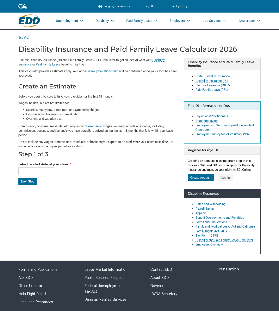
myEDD (150, 6)
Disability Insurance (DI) (211, 81)
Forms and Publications (38, 269)
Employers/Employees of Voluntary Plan (222, 134)
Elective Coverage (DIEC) (212, 85)
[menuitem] (70, 21)
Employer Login (180, 6)
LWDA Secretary (163, 293)
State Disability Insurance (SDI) (216, 76)
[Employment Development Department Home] (29, 20)
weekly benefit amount (103, 71)
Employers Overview (209, 244)
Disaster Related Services (105, 299)
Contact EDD (161, 269)
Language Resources (35, 302)
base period (94, 126)
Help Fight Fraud (32, 293)
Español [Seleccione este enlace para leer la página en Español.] (23, 37)
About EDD (159, 277)
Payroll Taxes (204, 209)
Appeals (201, 213)
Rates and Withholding (210, 204)
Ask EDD (25, 277)
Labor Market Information (105, 269)
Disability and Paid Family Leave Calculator (224, 240)
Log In (225, 177)
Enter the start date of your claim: (44, 164)
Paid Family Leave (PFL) (211, 90)
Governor (158, 285)
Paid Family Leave (48, 64)
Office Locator (30, 285)
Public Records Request (104, 277)
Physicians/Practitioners (211, 116)
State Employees (206, 121)
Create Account (200, 177)
